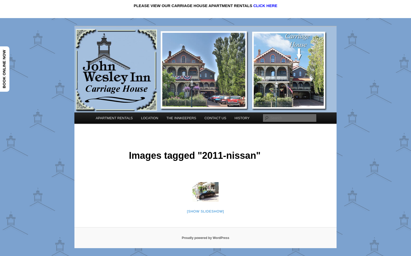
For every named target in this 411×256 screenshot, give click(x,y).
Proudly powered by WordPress (205, 238)
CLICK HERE (265, 5)
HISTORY (242, 118)
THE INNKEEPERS (181, 118)
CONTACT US (215, 118)
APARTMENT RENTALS (114, 118)
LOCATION (149, 118)
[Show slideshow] (205, 211)
